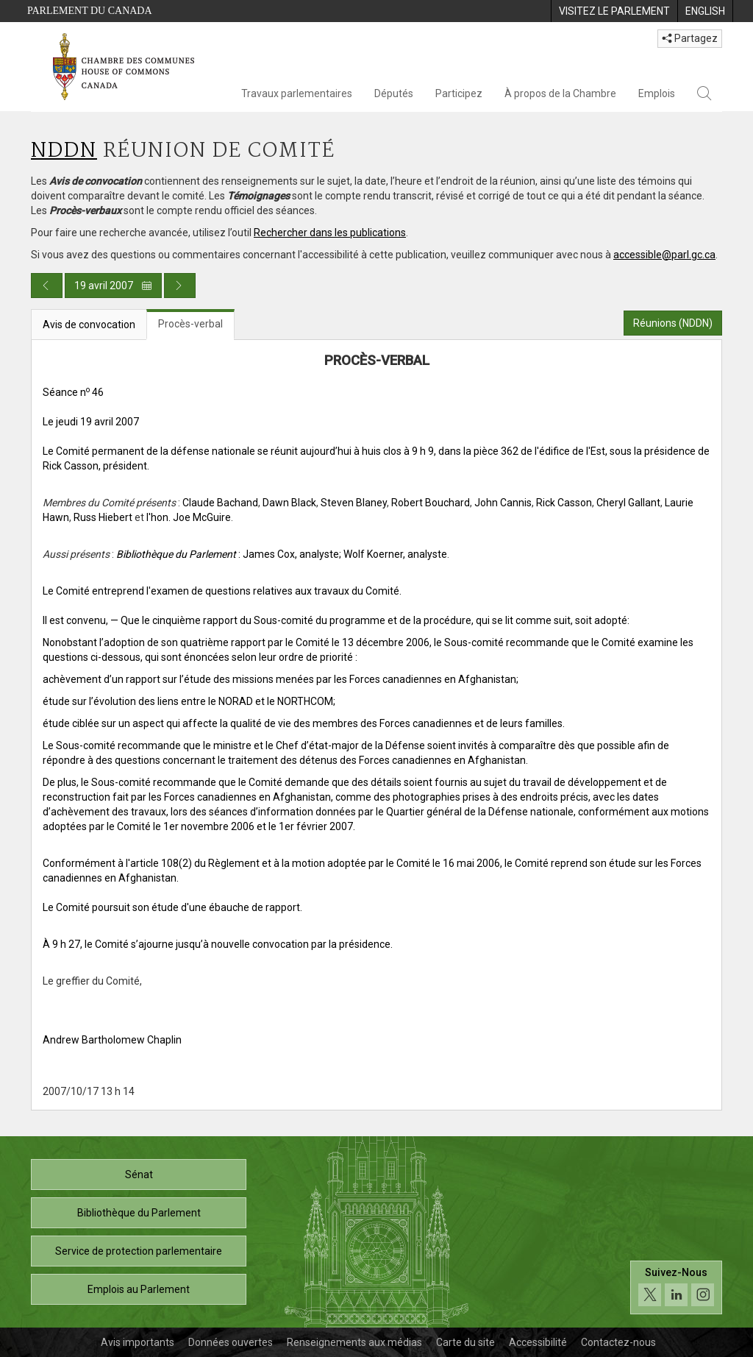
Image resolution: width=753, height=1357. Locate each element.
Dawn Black (289, 503)
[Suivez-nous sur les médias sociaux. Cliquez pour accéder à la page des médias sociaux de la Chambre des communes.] (676, 1287)
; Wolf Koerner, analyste (393, 554)
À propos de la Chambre (560, 93)
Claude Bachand (220, 503)
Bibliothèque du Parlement (139, 1213)
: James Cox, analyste (227, 554)
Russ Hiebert (103, 517)
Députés (393, 93)
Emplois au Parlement (139, 1289)
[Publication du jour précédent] (47, 285)
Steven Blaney (354, 503)
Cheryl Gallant (628, 503)
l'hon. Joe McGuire (188, 517)
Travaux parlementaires (296, 93)
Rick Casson (564, 503)
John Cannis (503, 503)
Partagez (690, 38)
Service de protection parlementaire (138, 1251)
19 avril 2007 (113, 285)
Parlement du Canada (89, 10)
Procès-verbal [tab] (190, 324)
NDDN (64, 151)
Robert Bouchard (430, 503)
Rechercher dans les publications (330, 232)
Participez (458, 93)
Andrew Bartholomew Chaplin (112, 1040)
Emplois (656, 93)
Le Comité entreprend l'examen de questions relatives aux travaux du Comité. (222, 591)
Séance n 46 (73, 392)
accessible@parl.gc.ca (664, 255)
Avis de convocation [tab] (89, 324)
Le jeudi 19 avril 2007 (91, 422)
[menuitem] (614, 11)
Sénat (139, 1174)
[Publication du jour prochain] (180, 285)
